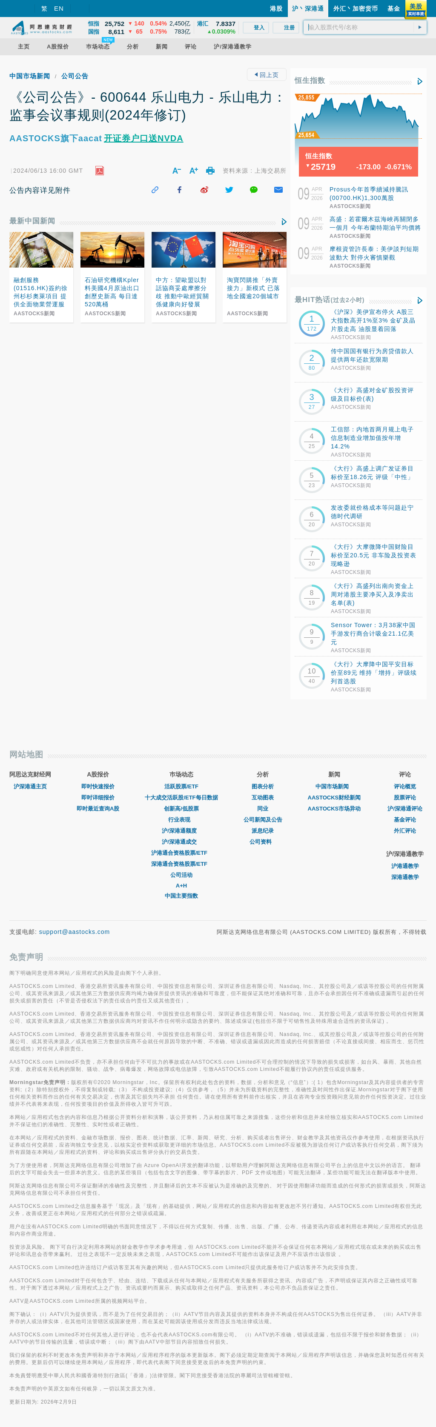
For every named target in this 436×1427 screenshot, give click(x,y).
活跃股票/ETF (181, 786)
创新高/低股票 (181, 808)
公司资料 (263, 842)
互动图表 (263, 797)
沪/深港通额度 (181, 831)
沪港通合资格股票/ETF (181, 853)
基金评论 (405, 819)
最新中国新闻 (32, 221)
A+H (181, 885)
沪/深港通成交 (181, 842)
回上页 (267, 74)
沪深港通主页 (30, 786)
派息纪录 (263, 831)
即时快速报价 (98, 786)
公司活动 (181, 875)
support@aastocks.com (74, 931)
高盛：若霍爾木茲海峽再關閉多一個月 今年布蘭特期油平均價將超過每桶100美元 (375, 228)
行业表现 (181, 819)
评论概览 (405, 786)
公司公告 (75, 76)
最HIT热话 (330, 300)
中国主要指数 (181, 896)
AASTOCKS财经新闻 (334, 797)
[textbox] (365, 27)
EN (59, 8)
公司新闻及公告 (263, 819)
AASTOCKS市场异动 (334, 808)
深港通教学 (405, 877)
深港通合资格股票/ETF (181, 864)
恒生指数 (310, 81)
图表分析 (263, 786)
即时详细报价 (98, 797)
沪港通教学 (405, 866)
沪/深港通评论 (404, 808)
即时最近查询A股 (98, 808)
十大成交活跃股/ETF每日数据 (181, 797)
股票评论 (405, 797)
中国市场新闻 (29, 76)
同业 (262, 808)
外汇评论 (405, 831)
